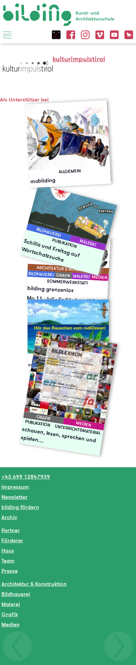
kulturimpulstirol (79, 59)
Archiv (9, 517)
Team (8, 560)
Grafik (9, 614)
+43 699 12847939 (25, 476)
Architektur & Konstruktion (34, 583)
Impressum (15, 486)
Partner (10, 530)
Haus (7, 550)
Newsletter (14, 496)
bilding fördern (20, 506)
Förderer (12, 540)
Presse (9, 570)
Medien (10, 624)
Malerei (10, 604)
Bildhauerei (15, 593)
